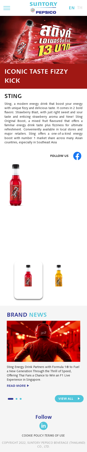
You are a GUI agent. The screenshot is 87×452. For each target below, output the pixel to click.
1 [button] (41, 251)
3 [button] (21, 399)
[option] (43, 205)
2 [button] (47, 251)
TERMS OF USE (55, 435)
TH (80, 7)
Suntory (43, 8)
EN (72, 7)
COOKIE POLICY (33, 435)
